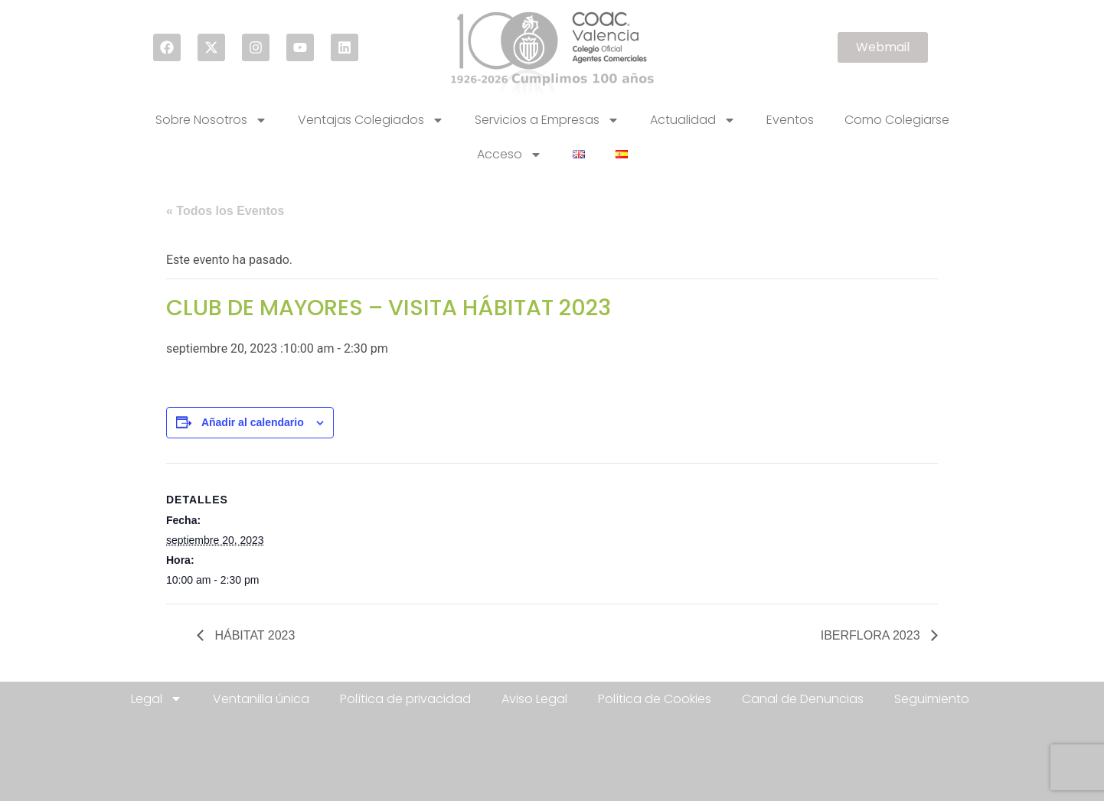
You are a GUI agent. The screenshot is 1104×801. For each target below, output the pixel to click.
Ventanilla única (261, 699)
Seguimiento (931, 699)
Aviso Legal (534, 699)
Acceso (509, 154)
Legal (156, 698)
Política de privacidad (405, 699)
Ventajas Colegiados (371, 120)
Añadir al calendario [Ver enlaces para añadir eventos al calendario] (252, 422)
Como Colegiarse (896, 120)
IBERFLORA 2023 (872, 635)
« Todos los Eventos (225, 210)
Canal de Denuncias (803, 699)
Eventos (790, 120)
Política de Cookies (654, 699)
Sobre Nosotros (211, 120)
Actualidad (693, 120)
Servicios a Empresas (547, 120)
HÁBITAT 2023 (253, 635)
